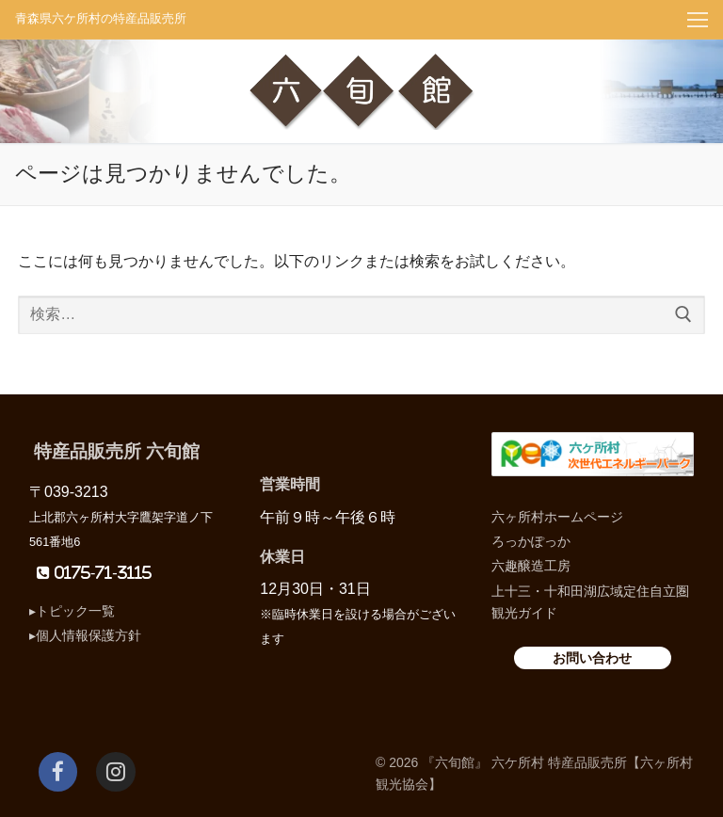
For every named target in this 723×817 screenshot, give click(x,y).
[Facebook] (58, 771)
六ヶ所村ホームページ (557, 516)
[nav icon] (697, 20)
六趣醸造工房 (530, 565)
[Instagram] (115, 771)
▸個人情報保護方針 (85, 635)
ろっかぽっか (530, 541)
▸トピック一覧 (72, 610)
